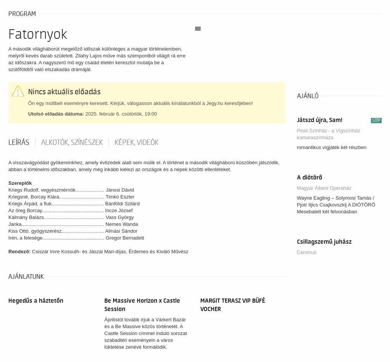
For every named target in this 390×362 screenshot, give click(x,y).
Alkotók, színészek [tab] (72, 142)
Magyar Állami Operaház (324, 188)
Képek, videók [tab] (136, 142)
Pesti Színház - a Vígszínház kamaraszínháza (328, 134)
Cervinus (306, 252)
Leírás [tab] (18, 142)
